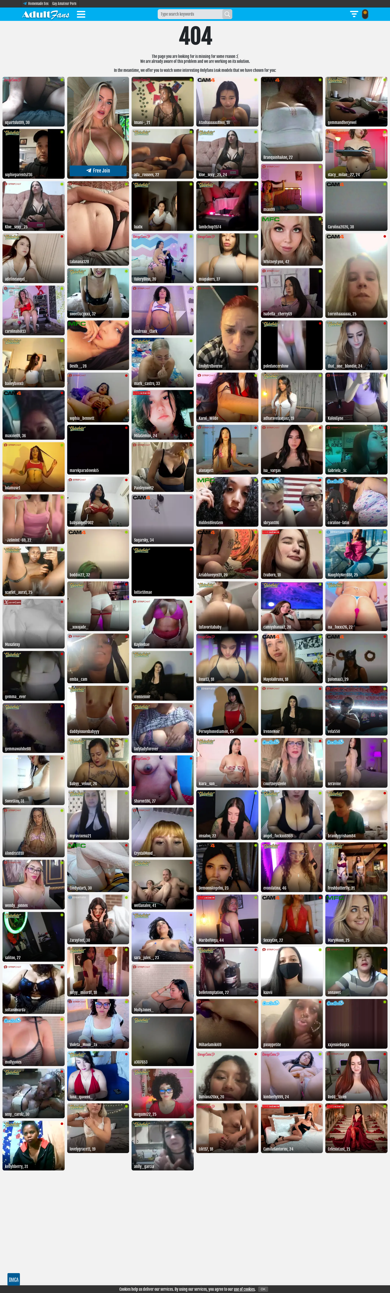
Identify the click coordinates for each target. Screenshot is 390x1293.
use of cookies (244, 1289)
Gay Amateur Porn (64, 3)
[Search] (227, 14)
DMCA (14, 1279)
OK (263, 1289)
